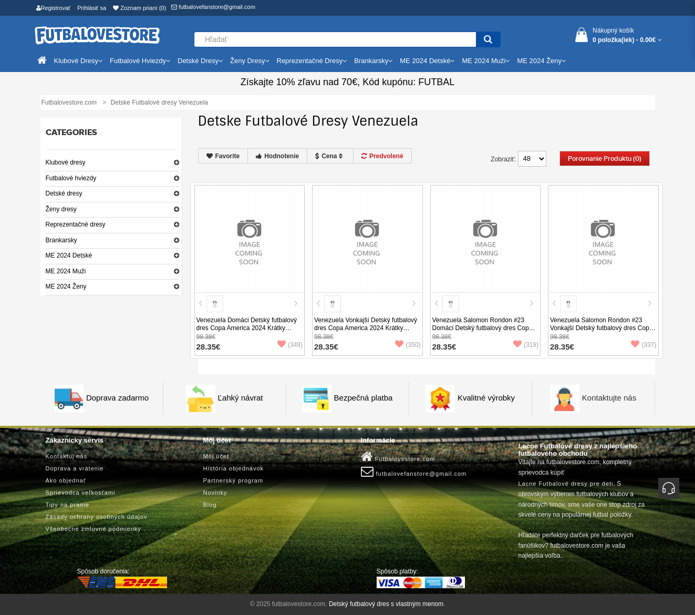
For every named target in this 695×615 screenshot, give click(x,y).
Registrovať (53, 8)
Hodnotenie (277, 156)
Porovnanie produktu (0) (604, 159)
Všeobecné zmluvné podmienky (93, 529)
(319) (525, 345)
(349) (290, 345)
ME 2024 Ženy (66, 286)
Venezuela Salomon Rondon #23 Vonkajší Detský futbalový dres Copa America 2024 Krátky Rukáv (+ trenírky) (601, 331)
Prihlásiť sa (91, 8)
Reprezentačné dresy (76, 224)
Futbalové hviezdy (71, 178)
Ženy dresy (61, 209)
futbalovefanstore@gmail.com (213, 7)
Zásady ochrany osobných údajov (97, 517)
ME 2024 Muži (66, 271)
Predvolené (382, 156)
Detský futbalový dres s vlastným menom (386, 604)
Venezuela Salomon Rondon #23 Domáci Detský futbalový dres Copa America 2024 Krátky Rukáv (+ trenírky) (482, 331)
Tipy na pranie (67, 504)
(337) (643, 345)
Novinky (215, 492)
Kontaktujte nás (609, 397)
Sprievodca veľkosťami (81, 492)
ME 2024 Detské (69, 255)
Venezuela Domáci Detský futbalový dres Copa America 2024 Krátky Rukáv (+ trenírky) (246, 328)
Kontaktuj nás (67, 456)
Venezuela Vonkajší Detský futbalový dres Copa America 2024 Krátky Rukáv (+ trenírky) (365, 328)
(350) (407, 345)
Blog (210, 504)
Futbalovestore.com (398, 456)
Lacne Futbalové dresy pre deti (566, 483)
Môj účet (216, 456)
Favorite (223, 156)
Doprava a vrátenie (75, 468)
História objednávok (233, 468)
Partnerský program (233, 480)
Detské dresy (64, 193)
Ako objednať (66, 480)
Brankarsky (61, 240)
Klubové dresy (66, 162)
